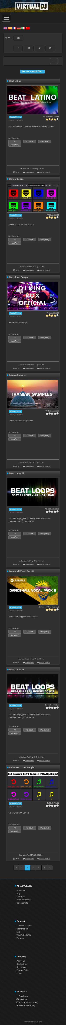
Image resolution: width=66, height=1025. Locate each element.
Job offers (21, 967)
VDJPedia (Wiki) (23, 935)
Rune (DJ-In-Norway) (50, 607)
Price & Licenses (23, 899)
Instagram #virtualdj (27, 1002)
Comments (29, 172)
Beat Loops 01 (16, 669)
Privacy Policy (22, 970)
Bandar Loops (16, 179)
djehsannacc (53, 411)
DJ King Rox (54, 313)
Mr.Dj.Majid (54, 215)
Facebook (22, 996)
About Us (20, 961)
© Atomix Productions (33, 1022)
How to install (44, 172)
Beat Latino (15, 81)
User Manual (22, 929)
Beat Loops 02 (16, 473)
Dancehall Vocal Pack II (21, 571)
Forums (20, 938)
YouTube (21, 999)
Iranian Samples (17, 375)
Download (21, 890)
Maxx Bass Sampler (19, 277)
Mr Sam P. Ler (53, 509)
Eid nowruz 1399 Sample (21, 767)
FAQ (18, 932)
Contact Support (24, 925)
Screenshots (22, 903)
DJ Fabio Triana (52, 116)
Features (20, 896)
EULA (19, 973)
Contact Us (21, 964)
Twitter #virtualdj (25, 1005)
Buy (18, 893)
